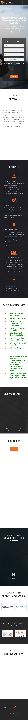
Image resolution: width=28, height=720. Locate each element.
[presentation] (13, 70)
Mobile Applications (9, 286)
